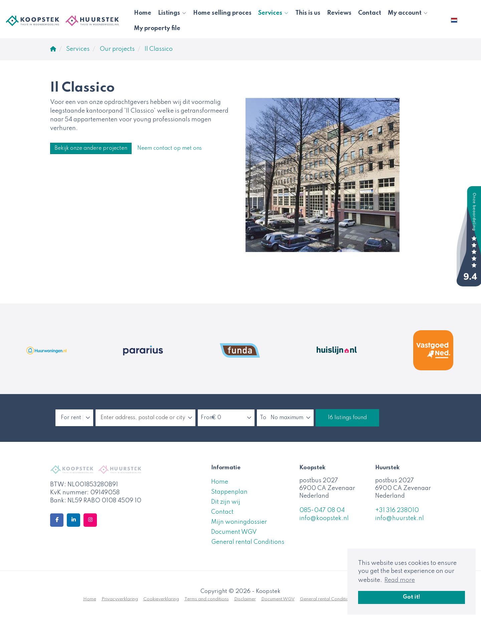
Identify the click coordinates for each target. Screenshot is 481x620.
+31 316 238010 (397, 510)
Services (273, 13)
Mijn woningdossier (239, 522)
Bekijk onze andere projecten (90, 148)
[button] (347, 417)
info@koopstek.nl (324, 518)
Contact (369, 13)
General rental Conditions (247, 542)
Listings (172, 13)
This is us (307, 13)
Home (142, 13)
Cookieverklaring (161, 599)
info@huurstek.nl (399, 518)
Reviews (339, 13)
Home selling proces (222, 13)
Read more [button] (399, 580)
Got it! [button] (411, 597)
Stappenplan (229, 492)
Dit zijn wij (225, 502)
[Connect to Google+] (90, 520)
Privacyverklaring (120, 599)
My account (408, 13)
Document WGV (234, 532)
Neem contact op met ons (169, 148)
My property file (157, 28)
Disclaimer (245, 599)
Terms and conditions (206, 599)
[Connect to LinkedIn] (73, 520)
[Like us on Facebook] (56, 520)
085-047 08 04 (322, 510)
